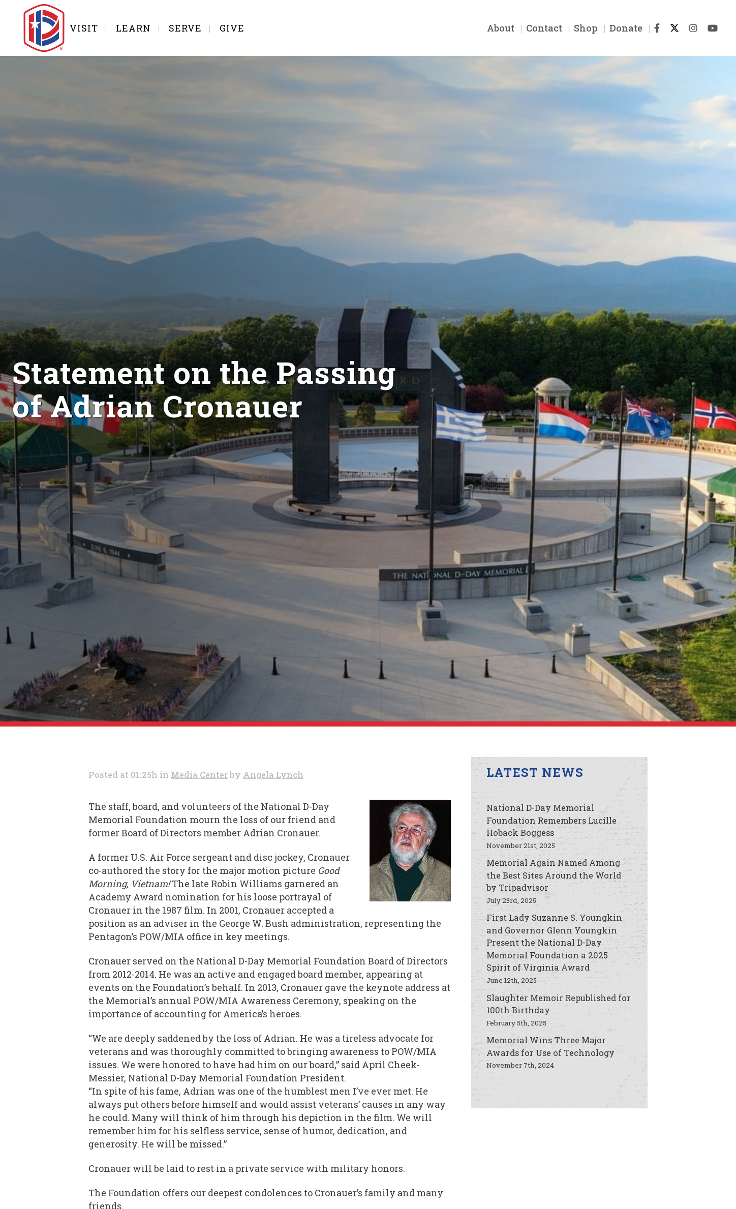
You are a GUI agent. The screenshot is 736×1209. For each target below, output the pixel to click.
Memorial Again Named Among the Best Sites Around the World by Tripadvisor (558, 879)
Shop (577, 28)
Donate (617, 28)
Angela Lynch (284, 775)
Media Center (206, 775)
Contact (535, 28)
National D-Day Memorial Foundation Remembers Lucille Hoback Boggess (557, 821)
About (492, 28)
